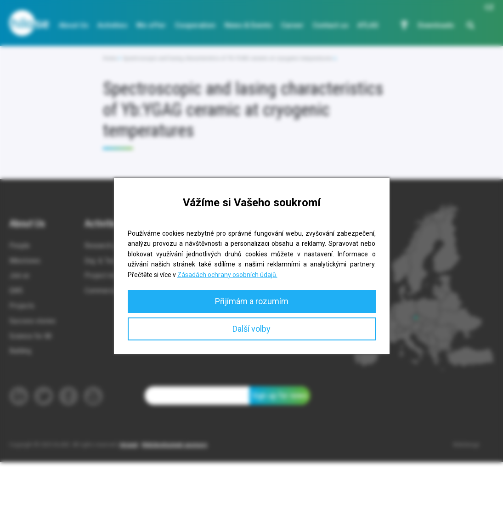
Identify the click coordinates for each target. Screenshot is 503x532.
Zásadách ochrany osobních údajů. (227, 274)
